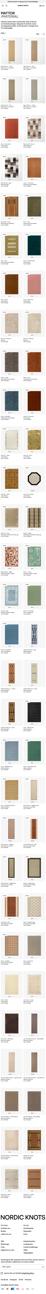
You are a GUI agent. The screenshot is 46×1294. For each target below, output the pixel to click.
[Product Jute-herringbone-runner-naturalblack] (34, 1023)
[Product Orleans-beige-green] (34, 867)
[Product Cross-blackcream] (34, 712)
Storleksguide (28, 1228)
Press (25, 1234)
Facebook (4, 1280)
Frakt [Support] (3, 1247)
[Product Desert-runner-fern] (12, 89)
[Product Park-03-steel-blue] (12, 634)
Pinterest (28, 1280)
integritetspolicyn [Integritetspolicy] (27, 1273)
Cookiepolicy (28, 1244)
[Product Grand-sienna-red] (12, 128)
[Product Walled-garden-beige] (12, 556)
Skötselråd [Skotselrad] (27, 1231)
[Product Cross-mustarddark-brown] (12, 790)
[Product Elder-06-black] (34, 517)
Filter (3, 33)
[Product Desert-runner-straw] (12, 50)
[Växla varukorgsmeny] (41, 5)
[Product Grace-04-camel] (12, 478)
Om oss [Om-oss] (26, 1225)
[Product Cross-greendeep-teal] (34, 751)
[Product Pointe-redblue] (12, 945)
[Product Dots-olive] (12, 245)
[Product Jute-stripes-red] (12, 906)
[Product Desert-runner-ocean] (34, 89)
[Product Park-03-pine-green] (34, 595)
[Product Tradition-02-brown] (34, 1140)
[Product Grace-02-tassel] (12, 439)
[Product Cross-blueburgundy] (12, 751)
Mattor (8, 13)
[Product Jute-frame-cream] (34, 984)
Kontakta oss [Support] (5, 1228)
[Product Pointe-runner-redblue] (12, 829)
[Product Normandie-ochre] (12, 206)
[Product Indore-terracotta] (34, 167)
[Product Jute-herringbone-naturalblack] (34, 1101)
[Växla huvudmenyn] (3, 5)
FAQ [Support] (2, 1241)
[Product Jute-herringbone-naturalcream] (12, 1140)
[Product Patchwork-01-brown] (34, 128)
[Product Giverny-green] (34, 556)
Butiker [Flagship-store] (3, 1231)
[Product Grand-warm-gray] (34, 945)
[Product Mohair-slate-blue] (12, 401)
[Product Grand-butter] (12, 984)
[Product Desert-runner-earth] (34, 50)
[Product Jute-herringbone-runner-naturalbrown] (34, 1062)
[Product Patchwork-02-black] (12, 167)
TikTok (21, 1280)
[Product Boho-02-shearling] (34, 323)
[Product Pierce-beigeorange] (34, 906)
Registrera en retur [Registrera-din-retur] (7, 1250)
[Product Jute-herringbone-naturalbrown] (12, 1101)
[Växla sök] (6, 5)
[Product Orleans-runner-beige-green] (12, 867)
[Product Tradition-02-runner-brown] (12, 712)
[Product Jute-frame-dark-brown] (12, 1023)
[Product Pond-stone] (34, 206)
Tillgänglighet (28, 1253)
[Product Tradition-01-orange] (34, 1179)
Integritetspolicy (29, 1241)
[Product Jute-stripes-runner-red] (34, 829)
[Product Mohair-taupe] (12, 362)
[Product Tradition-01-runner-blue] (34, 634)
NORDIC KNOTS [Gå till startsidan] (23, 5)
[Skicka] (42, 1267)
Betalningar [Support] (5, 1244)
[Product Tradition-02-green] (12, 1179)
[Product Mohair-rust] (34, 362)
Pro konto (4, 1225)
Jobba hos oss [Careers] (6, 1234)
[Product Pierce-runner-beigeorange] (34, 790)
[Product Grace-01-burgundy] (34, 401)
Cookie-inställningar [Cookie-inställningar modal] (30, 1247)
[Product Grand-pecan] (12, 284)
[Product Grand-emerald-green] (34, 245)
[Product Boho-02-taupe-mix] (12, 323)
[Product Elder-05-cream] (12, 517)
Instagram (13, 1280)
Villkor (25, 1250)
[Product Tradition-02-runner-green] (34, 673)
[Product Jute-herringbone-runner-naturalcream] (12, 1062)
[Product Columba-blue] (12, 595)
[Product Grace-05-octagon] (34, 478)
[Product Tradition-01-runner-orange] (12, 673)
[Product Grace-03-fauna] (34, 439)
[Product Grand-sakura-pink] (34, 284)
